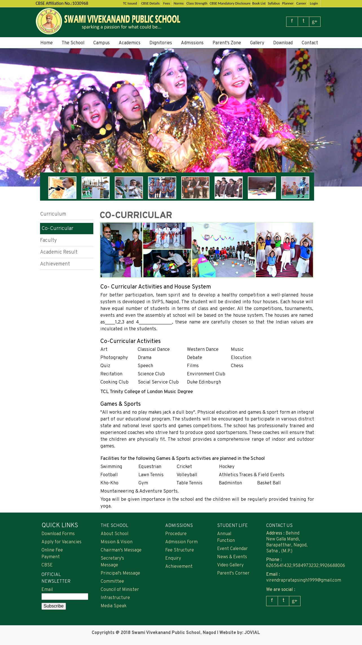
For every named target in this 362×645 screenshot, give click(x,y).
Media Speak (114, 606)
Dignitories (160, 43)
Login (314, 3)
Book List (259, 3)
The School (73, 43)
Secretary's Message (112, 562)
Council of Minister (120, 590)
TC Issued (130, 3)
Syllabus (274, 3)
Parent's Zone (227, 43)
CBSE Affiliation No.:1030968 (62, 3)
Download (283, 43)
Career (301, 3)
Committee (112, 581)
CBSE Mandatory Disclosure (229, 3)
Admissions (192, 43)
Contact (310, 43)
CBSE (47, 565)
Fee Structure (179, 550)
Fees (166, 3)
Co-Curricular (57, 228)
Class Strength (196, 3)
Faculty (48, 240)
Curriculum (53, 214)
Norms (179, 3)
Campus (101, 43)
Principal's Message (120, 573)
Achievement (55, 264)
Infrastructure (115, 598)
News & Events (232, 557)
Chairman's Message (121, 550)
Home (46, 43)
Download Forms (58, 534)
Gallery (257, 43)
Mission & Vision (117, 542)
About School (114, 534)
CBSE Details (150, 3)
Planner (288, 3)
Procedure (176, 534)
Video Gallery (230, 565)
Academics (129, 43)
